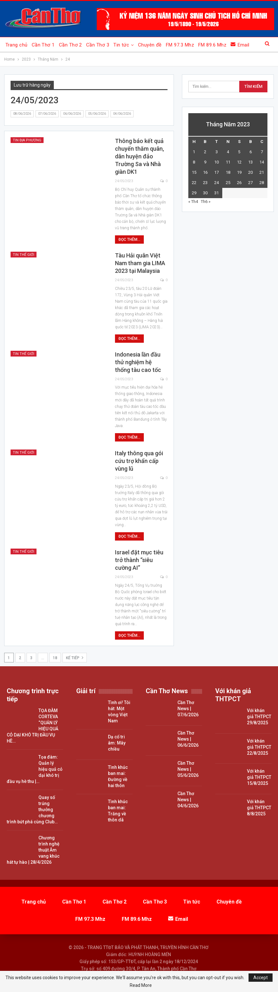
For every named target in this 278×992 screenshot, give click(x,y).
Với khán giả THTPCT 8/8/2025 (259, 807)
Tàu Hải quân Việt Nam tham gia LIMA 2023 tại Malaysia (140, 263)
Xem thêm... (211, 45)
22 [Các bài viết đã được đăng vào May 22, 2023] (194, 182)
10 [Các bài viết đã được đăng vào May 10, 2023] (216, 162)
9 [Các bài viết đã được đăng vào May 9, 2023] (205, 162)
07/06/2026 (47, 113)
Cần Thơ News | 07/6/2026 (188, 708)
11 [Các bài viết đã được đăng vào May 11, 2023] (228, 162)
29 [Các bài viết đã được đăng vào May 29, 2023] (194, 192)
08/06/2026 (22, 113)
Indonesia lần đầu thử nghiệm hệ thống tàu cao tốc (138, 362)
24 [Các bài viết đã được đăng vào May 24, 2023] (216, 182)
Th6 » (205, 201)
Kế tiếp (74, 657)
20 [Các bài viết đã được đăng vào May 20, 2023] (250, 172)
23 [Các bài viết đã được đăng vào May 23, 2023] (205, 182)
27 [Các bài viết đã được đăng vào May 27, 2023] (250, 182)
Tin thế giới (23, 255)
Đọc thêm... (129, 239)
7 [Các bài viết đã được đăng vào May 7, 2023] (262, 151)
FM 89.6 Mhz (137, 919)
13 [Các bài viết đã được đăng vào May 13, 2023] (250, 162)
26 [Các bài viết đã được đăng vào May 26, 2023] (239, 182)
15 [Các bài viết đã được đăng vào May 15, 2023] (194, 172)
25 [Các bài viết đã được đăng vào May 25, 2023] (228, 182)
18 (55, 658)
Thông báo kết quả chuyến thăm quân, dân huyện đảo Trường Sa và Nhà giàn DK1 (139, 156)
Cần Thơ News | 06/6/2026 (188, 739)
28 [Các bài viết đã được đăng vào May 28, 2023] (261, 182)
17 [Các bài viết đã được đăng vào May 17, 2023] (216, 172)
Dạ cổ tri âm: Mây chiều (117, 743)
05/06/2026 (97, 113)
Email (178, 919)
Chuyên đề (150, 45)
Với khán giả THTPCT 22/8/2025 (259, 747)
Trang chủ (16, 45)
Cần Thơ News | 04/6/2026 (188, 799)
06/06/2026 (72, 113)
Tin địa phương (27, 140)
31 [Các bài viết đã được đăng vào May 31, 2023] (216, 192)
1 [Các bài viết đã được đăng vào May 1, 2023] (194, 151)
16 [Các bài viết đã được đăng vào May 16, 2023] (205, 172)
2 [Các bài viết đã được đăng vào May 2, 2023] (205, 151)
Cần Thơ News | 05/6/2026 (188, 769)
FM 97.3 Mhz (180, 45)
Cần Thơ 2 (70, 45)
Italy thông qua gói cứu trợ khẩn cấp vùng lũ (139, 461)
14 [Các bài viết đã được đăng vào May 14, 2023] (261, 162)
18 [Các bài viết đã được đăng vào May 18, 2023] (228, 172)
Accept (260, 977)
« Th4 (193, 201)
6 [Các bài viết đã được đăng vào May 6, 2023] (250, 151)
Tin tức (121, 45)
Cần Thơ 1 (43, 45)
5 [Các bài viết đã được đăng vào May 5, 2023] (239, 151)
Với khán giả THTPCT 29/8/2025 (259, 716)
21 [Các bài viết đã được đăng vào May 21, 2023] (261, 172)
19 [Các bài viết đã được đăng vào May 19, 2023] (239, 172)
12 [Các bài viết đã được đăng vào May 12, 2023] (239, 162)
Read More (141, 985)
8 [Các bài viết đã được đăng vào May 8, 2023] (194, 162)
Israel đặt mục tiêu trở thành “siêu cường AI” (139, 560)
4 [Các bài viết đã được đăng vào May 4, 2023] (228, 151)
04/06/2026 (122, 113)
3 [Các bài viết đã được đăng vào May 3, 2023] (217, 151)
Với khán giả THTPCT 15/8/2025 (259, 777)
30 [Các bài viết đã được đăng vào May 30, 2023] (205, 192)
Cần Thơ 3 (97, 45)
